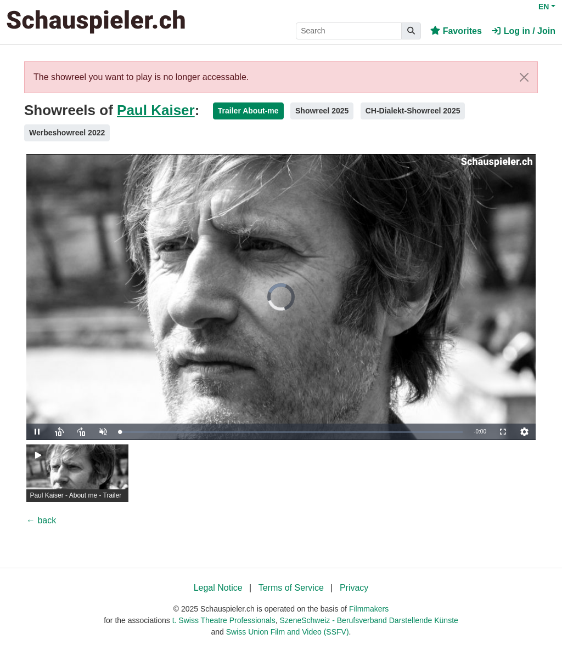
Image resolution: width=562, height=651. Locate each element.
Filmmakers (369, 608)
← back (41, 520)
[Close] (524, 77)
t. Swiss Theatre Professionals (224, 620)
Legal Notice (218, 587)
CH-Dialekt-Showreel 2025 (413, 110)
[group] (77, 473)
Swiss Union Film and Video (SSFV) (287, 631)
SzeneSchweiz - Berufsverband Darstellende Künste (369, 620)
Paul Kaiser (156, 110)
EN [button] (543, 6)
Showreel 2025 (322, 110)
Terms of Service (291, 587)
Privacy (354, 587)
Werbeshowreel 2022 (67, 132)
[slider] (291, 432)
